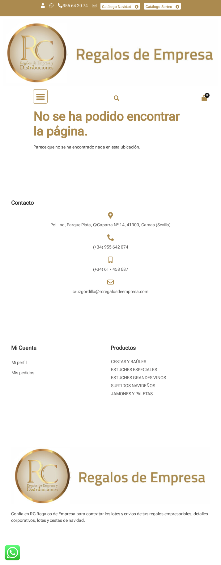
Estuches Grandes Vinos (138, 377)
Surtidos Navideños (133, 385)
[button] (40, 96)
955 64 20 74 (75, 5)
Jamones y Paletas (132, 393)
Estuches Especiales (134, 369)
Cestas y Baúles (128, 361)
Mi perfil (19, 362)
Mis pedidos (22, 372)
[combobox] (140, 98)
